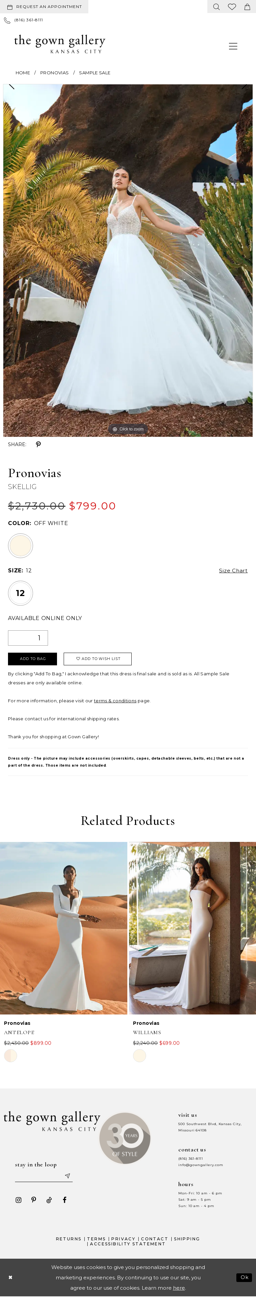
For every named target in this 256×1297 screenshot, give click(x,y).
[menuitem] (45, 6)
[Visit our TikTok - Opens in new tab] (48, 1200)
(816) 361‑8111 (190, 1159)
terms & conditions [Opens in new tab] (115, 701)
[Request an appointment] (44, 6)
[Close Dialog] (10, 1278)
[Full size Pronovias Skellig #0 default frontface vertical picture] (128, 260)
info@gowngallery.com (200, 1165)
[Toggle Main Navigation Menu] (233, 45)
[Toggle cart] (247, 6)
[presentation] (63, 928)
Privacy (123, 1239)
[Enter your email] (44, 1176)
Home (23, 72)
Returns (69, 1239)
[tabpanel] (128, 260)
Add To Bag (33, 659)
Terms (96, 1239)
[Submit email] (67, 1176)
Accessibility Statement (128, 1244)
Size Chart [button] (233, 571)
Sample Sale (94, 72)
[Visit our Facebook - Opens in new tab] (64, 1200)
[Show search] (216, 6)
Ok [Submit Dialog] (245, 1278)
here (179, 1288)
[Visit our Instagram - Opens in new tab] (18, 1200)
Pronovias (54, 72)
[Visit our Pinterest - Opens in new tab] (33, 1200)
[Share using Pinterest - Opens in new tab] (38, 444)
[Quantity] (28, 638)
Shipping (187, 1239)
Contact (154, 1239)
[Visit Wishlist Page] (232, 6)
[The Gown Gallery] (59, 44)
